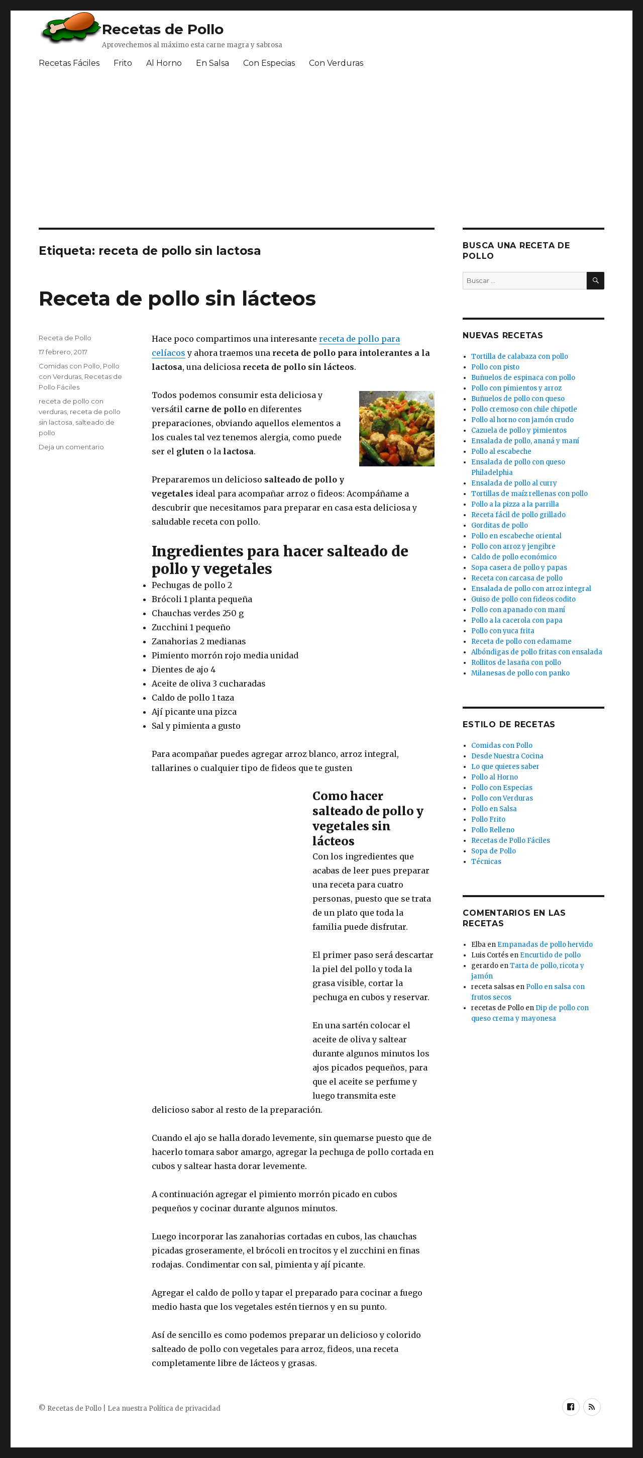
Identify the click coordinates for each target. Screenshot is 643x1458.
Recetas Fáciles (69, 63)
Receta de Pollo (65, 338)
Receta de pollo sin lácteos (177, 298)
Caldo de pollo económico (514, 557)
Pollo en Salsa (494, 809)
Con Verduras (336, 63)
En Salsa (212, 63)
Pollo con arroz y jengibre (513, 546)
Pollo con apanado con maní (518, 610)
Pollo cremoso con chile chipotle (524, 409)
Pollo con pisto (495, 367)
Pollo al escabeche (501, 451)
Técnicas (486, 861)
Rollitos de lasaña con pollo (516, 662)
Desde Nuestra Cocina (507, 756)
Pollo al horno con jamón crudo (522, 420)
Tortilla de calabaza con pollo (519, 356)
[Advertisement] (282, 152)
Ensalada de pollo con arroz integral (531, 589)
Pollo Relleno (492, 830)
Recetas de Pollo (163, 29)
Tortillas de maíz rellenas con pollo (529, 494)
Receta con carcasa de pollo (517, 578)
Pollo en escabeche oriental (516, 536)
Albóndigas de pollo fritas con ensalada (536, 652)
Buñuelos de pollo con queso (518, 399)
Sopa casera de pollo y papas (519, 567)
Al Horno (164, 63)
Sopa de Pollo (493, 851)
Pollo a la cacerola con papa (517, 620)
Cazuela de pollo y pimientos (519, 430)
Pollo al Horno (494, 777)
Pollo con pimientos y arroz (516, 388)
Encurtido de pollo (550, 955)
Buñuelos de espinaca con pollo (523, 377)
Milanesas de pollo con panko (520, 673)
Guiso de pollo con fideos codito (523, 599)
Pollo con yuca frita (502, 631)
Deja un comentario (71, 447)
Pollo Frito (488, 819)
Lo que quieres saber (505, 766)
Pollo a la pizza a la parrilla (515, 504)
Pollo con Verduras (502, 798)
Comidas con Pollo (69, 366)
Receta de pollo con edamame (521, 641)
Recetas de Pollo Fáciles (510, 840)
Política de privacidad (185, 1408)
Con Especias (269, 63)
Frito (123, 63)
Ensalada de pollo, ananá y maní (525, 441)
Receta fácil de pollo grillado (518, 515)
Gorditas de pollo (499, 525)
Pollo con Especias (501, 788)
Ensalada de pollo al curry (514, 483)
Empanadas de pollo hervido (545, 944)
